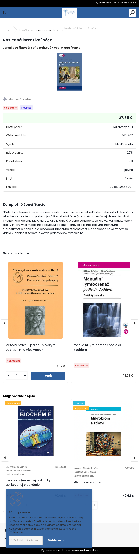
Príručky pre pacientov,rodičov (38, 30)
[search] (132, 12)
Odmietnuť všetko (26, 540)
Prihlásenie (105, 2)
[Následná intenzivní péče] (69, 72)
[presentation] (4, 323)
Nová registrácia (127, 2)
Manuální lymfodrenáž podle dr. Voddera (98, 347)
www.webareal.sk (85, 550)
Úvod (9, 30)
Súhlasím (56, 540)
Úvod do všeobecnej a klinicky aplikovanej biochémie (28, 482)
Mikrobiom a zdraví (88, 482)
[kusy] (17, 375)
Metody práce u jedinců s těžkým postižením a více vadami (30, 347)
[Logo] (69, 13)
